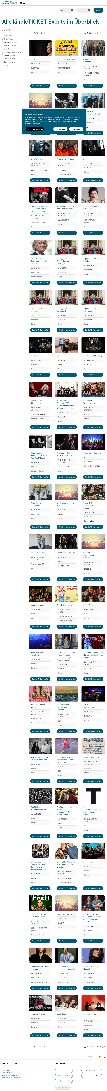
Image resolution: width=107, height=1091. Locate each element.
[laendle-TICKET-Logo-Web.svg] (51, 2)
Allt (84, 159)
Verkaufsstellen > (8, 1072)
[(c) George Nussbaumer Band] (93, 693)
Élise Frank (88, 862)
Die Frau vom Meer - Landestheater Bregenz (65, 707)
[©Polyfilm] (40, 48)
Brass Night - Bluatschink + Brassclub (88, 505)
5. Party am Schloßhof (66, 59)
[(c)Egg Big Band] (40, 796)
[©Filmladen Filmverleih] (66, 641)
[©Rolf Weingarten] (66, 100)
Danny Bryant (88, 605)
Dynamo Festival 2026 (92, 757)
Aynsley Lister (36, 356)
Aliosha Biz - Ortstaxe (66, 159)
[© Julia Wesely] (66, 389)
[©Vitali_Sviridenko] (66, 344)
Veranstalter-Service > (9, 1075)
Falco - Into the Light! (66, 914)
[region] (54, 121)
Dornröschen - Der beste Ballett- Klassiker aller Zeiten (66, 759)
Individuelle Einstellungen (34, 129)
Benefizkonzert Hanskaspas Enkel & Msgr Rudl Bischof (39, 455)
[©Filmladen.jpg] (66, 796)
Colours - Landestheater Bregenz (89, 555)
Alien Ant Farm (37, 159)
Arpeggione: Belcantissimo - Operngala (63, 261)
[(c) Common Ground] (40, 594)
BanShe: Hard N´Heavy (92, 356)
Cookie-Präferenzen (63, 1087)
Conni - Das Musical (65, 605)
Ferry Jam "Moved (38, 1014)
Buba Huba (61, 1014)
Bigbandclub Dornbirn (92, 453)
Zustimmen (76, 129)
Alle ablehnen (60, 129)
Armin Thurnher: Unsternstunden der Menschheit (39, 261)
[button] (100, 33)
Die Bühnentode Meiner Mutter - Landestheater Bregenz (93, 655)
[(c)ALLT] (93, 148)
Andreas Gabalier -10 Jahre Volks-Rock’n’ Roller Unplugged (39, 208)
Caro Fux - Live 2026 (39, 552)
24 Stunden (35, 59)
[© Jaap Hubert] (93, 594)
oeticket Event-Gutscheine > (11, 1078)
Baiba (59, 356)
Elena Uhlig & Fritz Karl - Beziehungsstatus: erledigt (66, 864)
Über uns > (5, 1070)
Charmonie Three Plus (66, 552)
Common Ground (37, 605)
